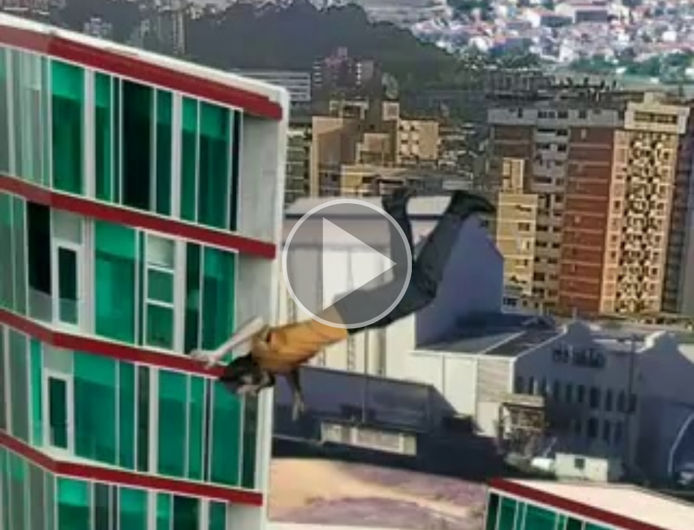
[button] (347, 265)
